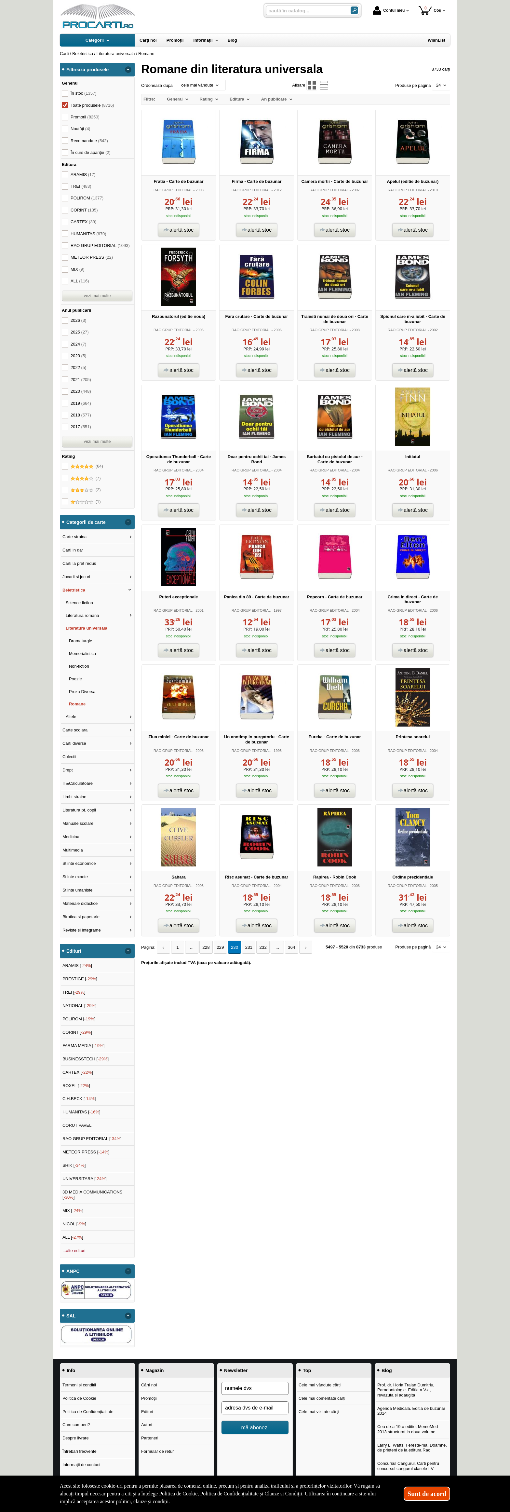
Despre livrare (75, 1438)
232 (258, 947)
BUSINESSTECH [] (85, 1058)
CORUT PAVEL (77, 1125)
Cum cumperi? (76, 1424)
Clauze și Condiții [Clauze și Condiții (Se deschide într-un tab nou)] (283, 1493)
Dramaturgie (80, 640)
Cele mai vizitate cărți (319, 1411)
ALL (80, 281)
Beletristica (73, 590)
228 (204, 947)
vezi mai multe (97, 295)
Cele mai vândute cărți (320, 1385)
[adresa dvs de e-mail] (255, 1407)
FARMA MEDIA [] (83, 1045)
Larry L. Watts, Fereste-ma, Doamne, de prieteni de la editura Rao (412, 1448)
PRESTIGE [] (79, 978)
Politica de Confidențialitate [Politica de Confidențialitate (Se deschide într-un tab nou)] (229, 1493)
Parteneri (149, 1438)
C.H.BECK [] (79, 1098)
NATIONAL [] (79, 1005)
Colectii (69, 756)
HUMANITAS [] (81, 1112)
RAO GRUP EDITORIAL (173, 190)
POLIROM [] (78, 1018)
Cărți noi (149, 1385)
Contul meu (389, 10)
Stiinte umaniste (77, 890)
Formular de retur (157, 1451)
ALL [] (72, 1237)
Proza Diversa (82, 691)
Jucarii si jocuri (76, 576)
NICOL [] (74, 1223)
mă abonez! (255, 1427)
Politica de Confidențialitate (88, 1411)
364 (285, 947)
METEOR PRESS (92, 257)
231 (244, 947)
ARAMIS (83, 174)
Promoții (149, 1398)
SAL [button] (71, 1315)
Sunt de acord (427, 1493)
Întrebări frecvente (79, 1451)
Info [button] (71, 1370)
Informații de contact (81, 1464)
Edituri (147, 1411)
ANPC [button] (73, 1271)
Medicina (70, 836)
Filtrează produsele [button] (87, 69)
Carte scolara (74, 730)
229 (217, 947)
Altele (71, 716)
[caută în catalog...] (306, 11)
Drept (67, 770)
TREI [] (74, 992)
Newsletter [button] (236, 1370)
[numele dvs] (255, 1388)
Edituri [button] (73, 951)
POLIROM (87, 198)
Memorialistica (82, 653)
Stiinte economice (79, 863)
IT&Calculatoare (77, 783)
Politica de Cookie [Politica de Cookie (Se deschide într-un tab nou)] (178, 1493)
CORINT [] (77, 1032)
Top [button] (307, 1370)
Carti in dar (72, 550)
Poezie (75, 678)
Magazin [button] (154, 1370)
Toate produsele (92, 105)
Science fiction (79, 602)
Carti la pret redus (79, 563)
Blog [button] (387, 1370)
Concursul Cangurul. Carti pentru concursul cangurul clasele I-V (408, 1466)
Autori (146, 1424)
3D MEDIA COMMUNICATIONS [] (92, 1195)
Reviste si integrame (81, 930)
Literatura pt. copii (79, 810)
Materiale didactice (80, 903)
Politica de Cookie (79, 1398)
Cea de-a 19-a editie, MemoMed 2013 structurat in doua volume (407, 1429)
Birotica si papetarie (81, 916)
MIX (78, 269)
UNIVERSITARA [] (84, 1178)
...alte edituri (74, 1250)
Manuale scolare (77, 823)
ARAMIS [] (77, 965)
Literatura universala (86, 628)
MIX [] (72, 1210)
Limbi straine (74, 796)
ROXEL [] (76, 1085)
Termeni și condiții (79, 1385)
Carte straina (74, 536)
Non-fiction (79, 666)
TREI (81, 186)
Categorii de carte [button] (86, 522)
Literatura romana (82, 615)
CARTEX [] (77, 1072)
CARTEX (83, 221)
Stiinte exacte (75, 876)
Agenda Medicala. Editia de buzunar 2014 (411, 1411)
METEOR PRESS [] (86, 1152)
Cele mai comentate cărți (322, 1398)
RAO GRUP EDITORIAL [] (92, 1138)
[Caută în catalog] (354, 10)
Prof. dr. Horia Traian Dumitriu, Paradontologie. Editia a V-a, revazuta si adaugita (406, 1390)
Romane (77, 704)
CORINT (84, 210)
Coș (430, 10)
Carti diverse (74, 743)
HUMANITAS (88, 233)
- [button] (128, 69)
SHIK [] (74, 1165)
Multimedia (72, 850)
